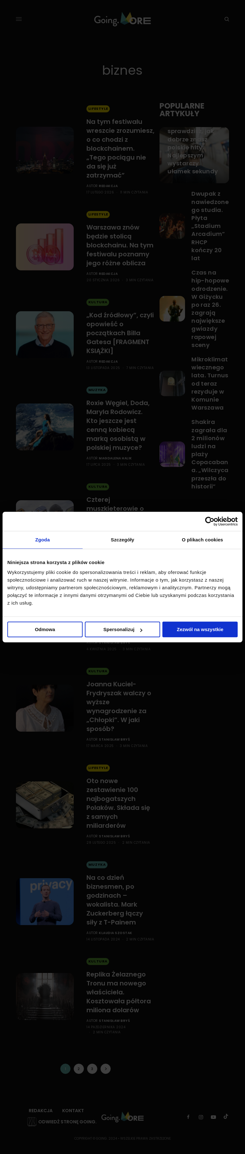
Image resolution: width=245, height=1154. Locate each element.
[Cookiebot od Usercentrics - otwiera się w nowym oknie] (210, 521)
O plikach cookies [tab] (202, 539)
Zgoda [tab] (42, 539)
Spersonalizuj (122, 629)
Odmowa (45, 629)
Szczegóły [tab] (122, 539)
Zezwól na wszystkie (200, 629)
